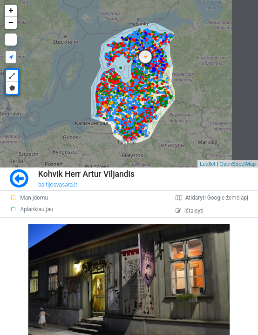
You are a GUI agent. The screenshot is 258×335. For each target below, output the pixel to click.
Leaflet (207, 164)
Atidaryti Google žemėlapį (212, 197)
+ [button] (11, 10)
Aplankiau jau (31, 209)
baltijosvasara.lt (57, 184)
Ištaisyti (190, 211)
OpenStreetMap (237, 164)
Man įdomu (29, 197)
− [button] (11, 22)
